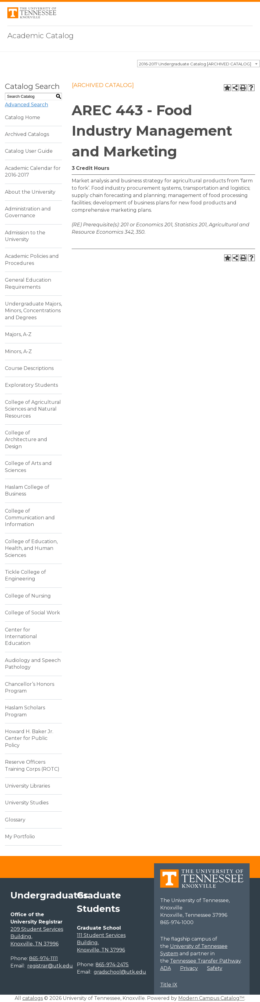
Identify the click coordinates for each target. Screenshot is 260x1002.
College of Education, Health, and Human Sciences (31, 548)
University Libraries (27, 786)
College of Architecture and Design (26, 439)
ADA (165, 968)
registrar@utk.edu (50, 966)
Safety (214, 968)
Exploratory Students (31, 385)
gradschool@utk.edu (120, 972)
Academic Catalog (40, 35)
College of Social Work (32, 613)
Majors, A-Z (18, 334)
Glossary (15, 820)
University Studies (26, 803)
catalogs (32, 998)
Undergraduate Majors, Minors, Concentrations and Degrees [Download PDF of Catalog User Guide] (33, 310)
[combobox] (198, 63)
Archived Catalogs (27, 134)
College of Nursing (28, 596)
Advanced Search (26, 105)
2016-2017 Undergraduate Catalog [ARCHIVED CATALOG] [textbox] (195, 63)
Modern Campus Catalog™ (211, 998)
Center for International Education (21, 636)
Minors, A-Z (18, 351)
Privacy (189, 968)
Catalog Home (22, 117)
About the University (30, 192)
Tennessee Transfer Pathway (205, 961)
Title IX (168, 985)
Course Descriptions (29, 368)
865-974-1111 (43, 958)
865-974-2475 (112, 964)
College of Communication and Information (30, 518)
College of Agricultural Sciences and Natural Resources (33, 409)
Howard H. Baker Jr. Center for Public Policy (29, 738)
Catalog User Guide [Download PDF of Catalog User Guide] (29, 151)
